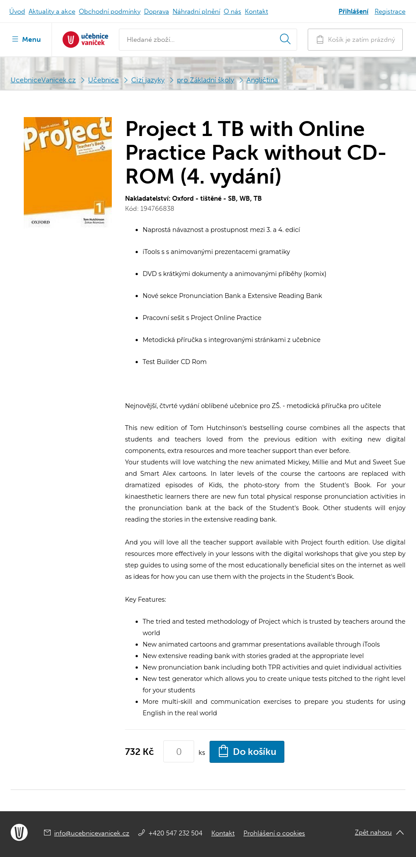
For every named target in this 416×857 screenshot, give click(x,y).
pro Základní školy (205, 80)
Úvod (17, 11)
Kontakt (256, 11)
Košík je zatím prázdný (355, 39)
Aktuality (52, 11)
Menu (26, 39)
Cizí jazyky (148, 80)
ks (202, 752)
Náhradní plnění (196, 11)
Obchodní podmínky (109, 11)
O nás (232, 11)
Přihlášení (353, 11)
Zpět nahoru (373, 832)
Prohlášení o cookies (274, 833)
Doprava (156, 11)
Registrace (390, 11)
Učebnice (103, 80)
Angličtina (262, 80)
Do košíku (246, 751)
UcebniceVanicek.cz (43, 80)
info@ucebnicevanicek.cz (91, 833)
